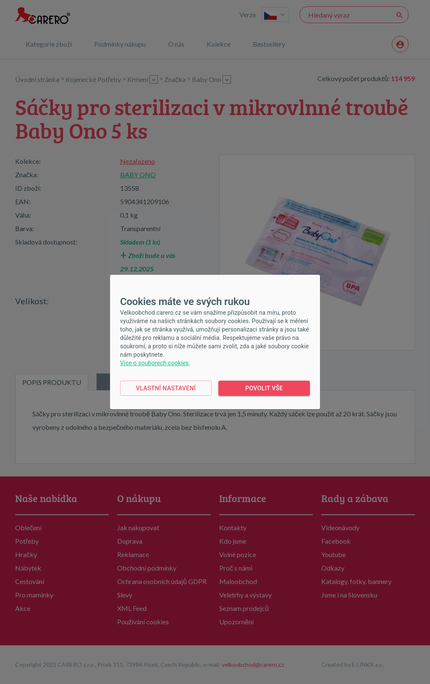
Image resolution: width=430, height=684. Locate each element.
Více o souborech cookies (154, 363)
